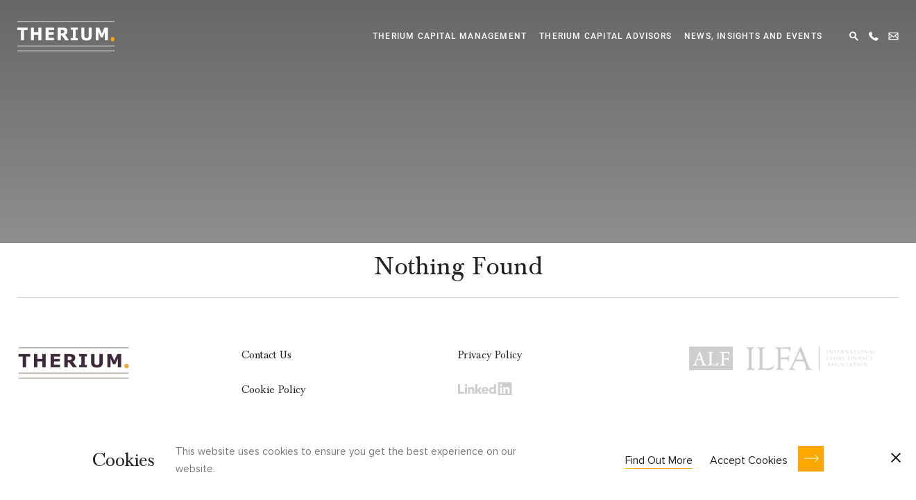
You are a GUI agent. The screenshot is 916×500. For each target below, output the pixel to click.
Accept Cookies (749, 460)
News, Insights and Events (753, 36)
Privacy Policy (490, 355)
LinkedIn (486, 388)
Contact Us (266, 355)
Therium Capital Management (450, 36)
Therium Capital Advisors (605, 36)
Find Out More (659, 460)
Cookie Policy (273, 389)
